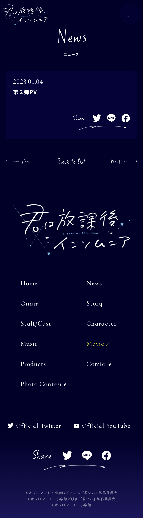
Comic (98, 364)
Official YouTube (102, 426)
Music (29, 343)
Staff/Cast (35, 323)
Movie (95, 343)
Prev (26, 161)
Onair (29, 303)
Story (94, 303)
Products (33, 364)
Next (116, 161)
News (94, 283)
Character (101, 323)
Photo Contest (44, 384)
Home (29, 283)
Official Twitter (34, 426)
